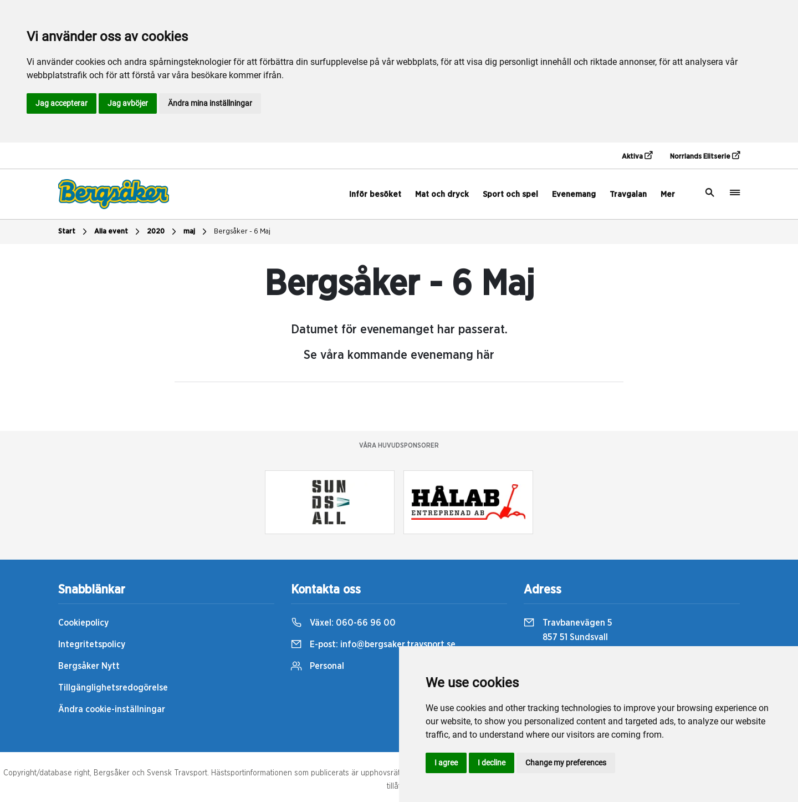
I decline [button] (491, 762)
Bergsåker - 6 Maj (242, 231)
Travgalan (628, 194)
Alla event (118, 232)
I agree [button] (446, 762)
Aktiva (637, 155)
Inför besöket (375, 194)
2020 (163, 232)
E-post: (373, 644)
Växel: (343, 623)
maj (196, 232)
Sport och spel (510, 194)
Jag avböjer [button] (128, 103)
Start (74, 232)
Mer (668, 194)
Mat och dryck (442, 194)
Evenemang (574, 194)
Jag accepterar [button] (61, 103)
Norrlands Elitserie (705, 155)
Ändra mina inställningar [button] (210, 103)
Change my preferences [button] (565, 762)
